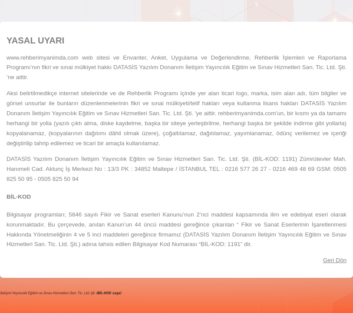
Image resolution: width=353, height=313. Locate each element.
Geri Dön (334, 260)
